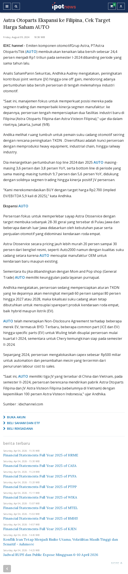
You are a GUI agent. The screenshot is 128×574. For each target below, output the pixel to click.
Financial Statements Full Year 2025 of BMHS (40, 518)
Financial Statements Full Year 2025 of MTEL (40, 508)
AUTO (31, 51)
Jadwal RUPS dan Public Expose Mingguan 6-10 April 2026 (50, 554)
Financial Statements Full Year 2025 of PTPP (40, 487)
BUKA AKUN (14, 417)
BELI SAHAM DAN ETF (21, 423)
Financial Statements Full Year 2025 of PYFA (39, 476)
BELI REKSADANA (18, 428)
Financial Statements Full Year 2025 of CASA (39, 465)
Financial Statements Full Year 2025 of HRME (40, 455)
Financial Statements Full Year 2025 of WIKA (40, 497)
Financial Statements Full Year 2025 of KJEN (40, 529)
